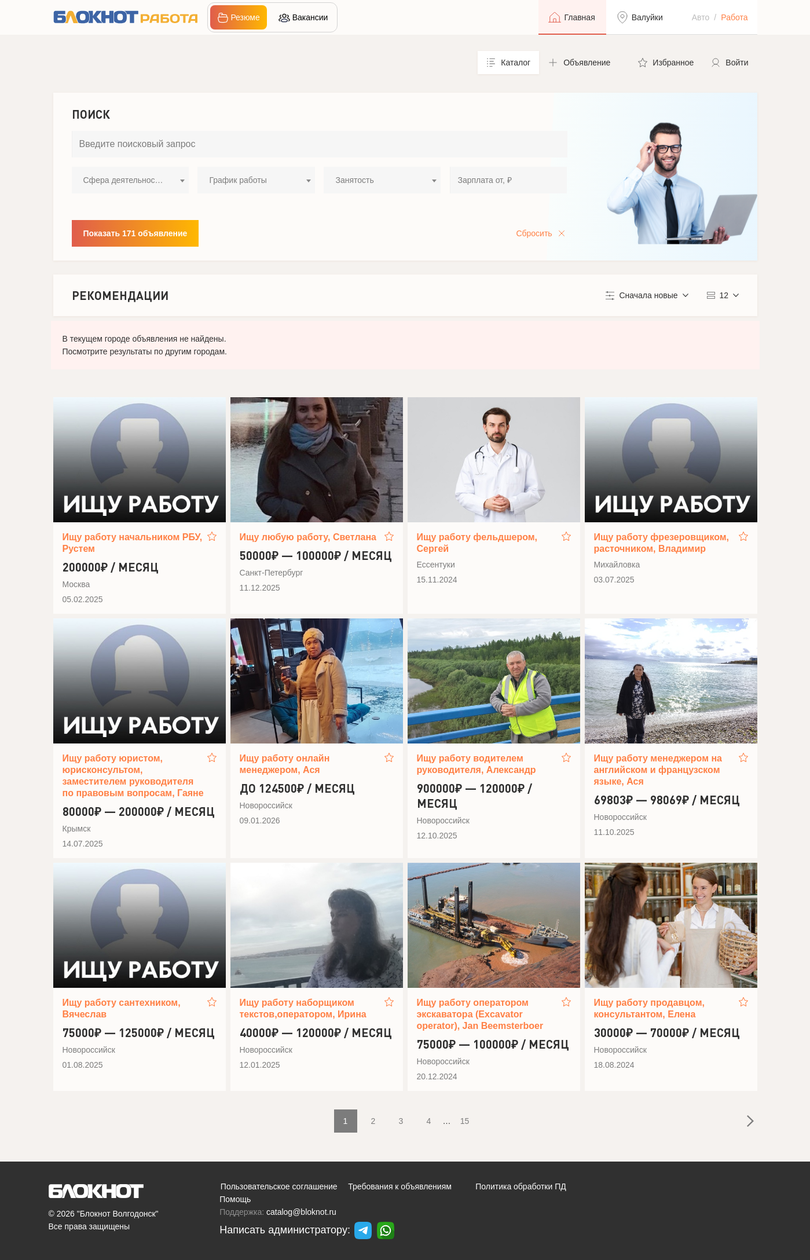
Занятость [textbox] (354, 180)
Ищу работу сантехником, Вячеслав (122, 1008)
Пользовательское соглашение (279, 1186)
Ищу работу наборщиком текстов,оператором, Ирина (303, 1008)
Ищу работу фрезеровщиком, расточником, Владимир (662, 543)
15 (465, 1121)
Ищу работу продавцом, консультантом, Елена (649, 1008)
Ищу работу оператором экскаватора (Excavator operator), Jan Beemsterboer (480, 1014)
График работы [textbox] (237, 180)
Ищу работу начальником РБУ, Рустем (133, 543)
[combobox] (130, 180)
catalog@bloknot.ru (301, 1212)
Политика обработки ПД (520, 1186)
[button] (584, 62)
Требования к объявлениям (400, 1186)
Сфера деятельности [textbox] (123, 180)
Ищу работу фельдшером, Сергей (477, 543)
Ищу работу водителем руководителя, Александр (476, 764)
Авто (701, 17)
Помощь (235, 1199)
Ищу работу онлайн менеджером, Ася (285, 764)
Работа (734, 17)
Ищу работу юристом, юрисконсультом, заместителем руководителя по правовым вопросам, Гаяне (133, 775)
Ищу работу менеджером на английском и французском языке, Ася (658, 769)
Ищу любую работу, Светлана (308, 537)
